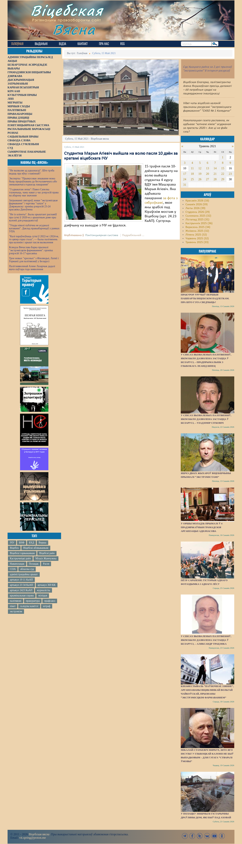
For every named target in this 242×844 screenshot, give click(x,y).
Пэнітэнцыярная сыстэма (101, 235)
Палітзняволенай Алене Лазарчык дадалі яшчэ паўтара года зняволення (32, 268)
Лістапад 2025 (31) (197, 219)
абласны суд (27, 569)
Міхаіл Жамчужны (45, 558)
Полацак (34, 563)
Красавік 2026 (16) (197, 200)
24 (184, 179)
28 (215, 179)
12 (199, 168)
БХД (31, 542)
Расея (46, 563)
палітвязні (15, 600)
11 (192, 168)
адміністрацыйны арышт (24, 574)
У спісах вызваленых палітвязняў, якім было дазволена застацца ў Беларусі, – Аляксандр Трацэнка (206, 640)
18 (192, 173)
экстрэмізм (16, 611)
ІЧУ (12, 542)
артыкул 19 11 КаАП (21, 579)
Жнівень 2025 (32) (197, 230)
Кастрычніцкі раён (20, 558)
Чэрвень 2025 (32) (197, 238)
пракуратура (33, 600)
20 (207, 173)
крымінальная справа (22, 595)
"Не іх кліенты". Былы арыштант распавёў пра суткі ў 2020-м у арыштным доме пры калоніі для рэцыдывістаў (33, 217)
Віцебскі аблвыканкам (35, 547)
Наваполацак (17, 563)
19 (199, 173)
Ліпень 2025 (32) (196, 234)
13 (207, 168)
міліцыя (42, 595)
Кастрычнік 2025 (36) (199, 223)
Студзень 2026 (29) (197, 212)
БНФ (21, 542)
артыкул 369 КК (47, 585)
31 (184, 184)
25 (192, 179)
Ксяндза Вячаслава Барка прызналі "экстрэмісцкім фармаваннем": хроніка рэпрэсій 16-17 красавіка (31, 250)
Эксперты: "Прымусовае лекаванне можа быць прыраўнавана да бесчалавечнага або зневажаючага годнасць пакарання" (33, 181)
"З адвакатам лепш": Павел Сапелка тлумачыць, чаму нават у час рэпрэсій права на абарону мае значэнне (34, 192)
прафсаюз (49, 600)
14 (215, 168)
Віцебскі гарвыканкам (22, 553)
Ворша (42, 542)
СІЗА (13, 569)
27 (207, 179)
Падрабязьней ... (133, 235)
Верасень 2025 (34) (197, 227)
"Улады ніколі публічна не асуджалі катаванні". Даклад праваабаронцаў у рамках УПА (34, 228)
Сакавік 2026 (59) (196, 204)
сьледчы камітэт (29, 606)
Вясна (74, 29)
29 (222, 179)
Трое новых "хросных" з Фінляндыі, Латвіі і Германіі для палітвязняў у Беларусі (34, 260)
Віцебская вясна (39, 834)
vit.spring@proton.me (32, 837)
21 (215, 173)
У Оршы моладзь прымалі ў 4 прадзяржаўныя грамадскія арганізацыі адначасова (201, 527)
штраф (46, 606)
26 (199, 179)
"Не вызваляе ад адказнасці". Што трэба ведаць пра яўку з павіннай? (31, 172)
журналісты (43, 590)
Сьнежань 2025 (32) (198, 215)
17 (184, 173)
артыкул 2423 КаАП (21, 590)
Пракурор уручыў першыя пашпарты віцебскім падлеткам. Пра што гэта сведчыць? (205, 298)
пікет (13, 606)
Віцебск (14, 547)
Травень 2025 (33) (197, 242)
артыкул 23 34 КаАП (21, 585)
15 (222, 168)
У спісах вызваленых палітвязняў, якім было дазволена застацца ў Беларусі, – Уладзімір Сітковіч (206, 419)
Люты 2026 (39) (195, 208)
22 (222, 173)
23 (230, 173)
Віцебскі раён (46, 553)
